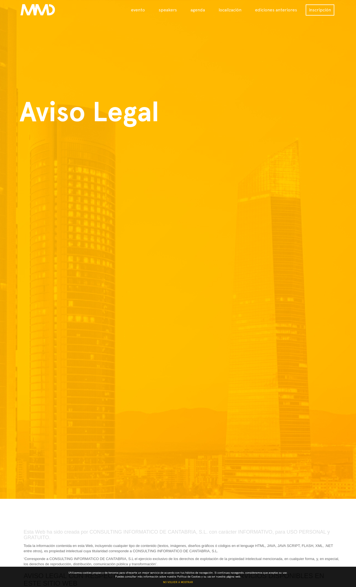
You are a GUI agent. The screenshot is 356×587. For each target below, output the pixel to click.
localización (230, 10)
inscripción (320, 10)
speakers (168, 10)
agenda (198, 10)
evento (138, 10)
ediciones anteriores (276, 10)
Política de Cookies (189, 576)
